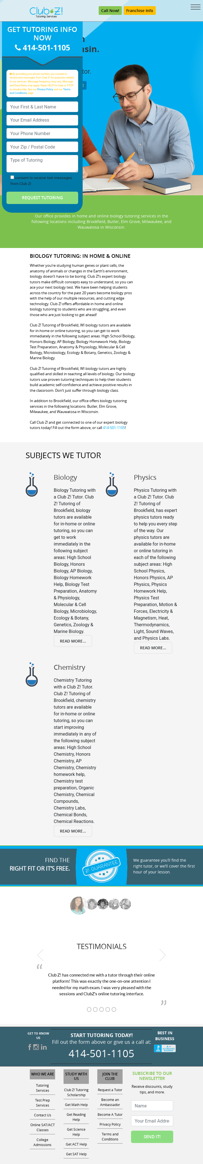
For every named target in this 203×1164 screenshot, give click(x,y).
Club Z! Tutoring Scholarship (76, 1092)
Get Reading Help (76, 1117)
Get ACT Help (76, 1144)
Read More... (73, 641)
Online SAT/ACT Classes (42, 1127)
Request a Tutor (110, 1090)
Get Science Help (76, 1132)
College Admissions (42, 1142)
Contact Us (42, 1115)
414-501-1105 (42, 47)
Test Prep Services (42, 1102)
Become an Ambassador (110, 1102)
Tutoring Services (42, 1088)
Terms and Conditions (110, 1136)
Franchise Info (139, 10)
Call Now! (110, 10)
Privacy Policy (45, 89)
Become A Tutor (110, 1114)
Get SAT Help (76, 1154)
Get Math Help (76, 1104)
